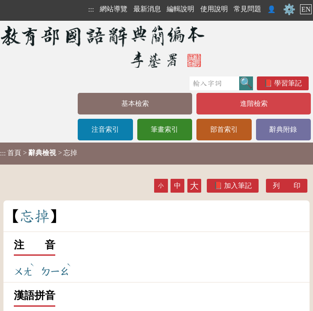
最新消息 (147, 9)
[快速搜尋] (214, 83)
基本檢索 (135, 103)
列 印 (286, 185)
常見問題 (247, 9)
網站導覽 (113, 9)
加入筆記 (238, 185)
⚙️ (289, 9)
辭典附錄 (283, 129)
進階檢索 (254, 103)
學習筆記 (288, 83)
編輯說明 (180, 9)
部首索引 (224, 129)
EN (305, 9)
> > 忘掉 (38, 153)
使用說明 (214, 9)
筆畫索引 (164, 129)
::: (91, 9)
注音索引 (105, 129)
